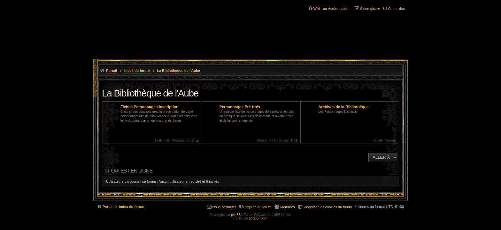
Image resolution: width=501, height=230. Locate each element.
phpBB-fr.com (258, 218)
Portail (111, 71)
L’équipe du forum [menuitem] (257, 207)
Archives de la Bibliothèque (343, 107)
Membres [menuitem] (287, 207)
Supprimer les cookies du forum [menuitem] (327, 207)
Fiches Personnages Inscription (149, 107)
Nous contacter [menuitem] (224, 207)
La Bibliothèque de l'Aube (178, 71)
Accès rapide (338, 9)
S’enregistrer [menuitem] (370, 9)
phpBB (236, 215)
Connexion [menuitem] (396, 9)
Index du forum (137, 71)
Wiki (316, 9)
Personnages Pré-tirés (240, 107)
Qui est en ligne (131, 170)
